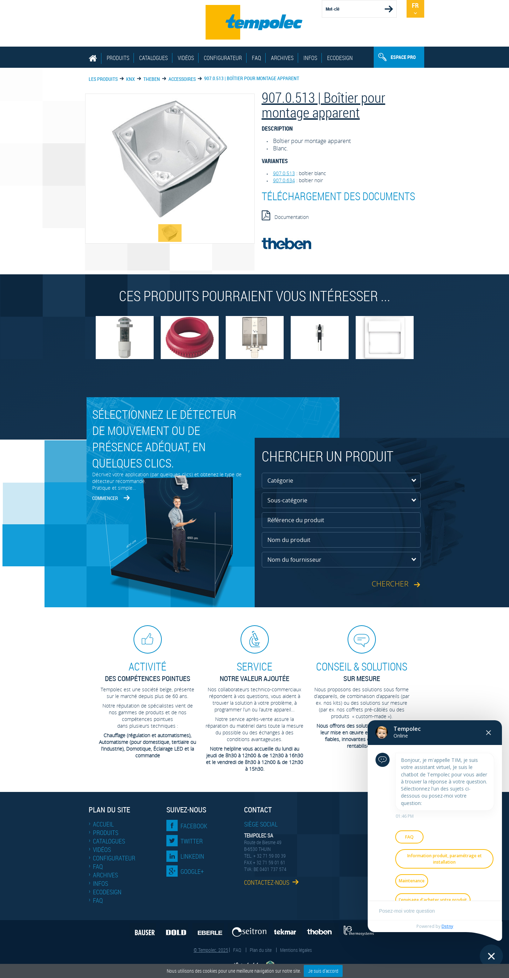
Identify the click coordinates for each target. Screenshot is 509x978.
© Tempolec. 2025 (211, 950)
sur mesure (361, 671)
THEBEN (151, 79)
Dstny (447, 926)
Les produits (103, 79)
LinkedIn (192, 856)
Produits (118, 58)
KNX (130, 79)
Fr (415, 5)
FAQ (256, 58)
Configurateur (223, 58)
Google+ (192, 871)
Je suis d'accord (323, 970)
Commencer (105, 498)
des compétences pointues (147, 671)
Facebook (193, 826)
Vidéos (186, 58)
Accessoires (182, 79)
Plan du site (261, 950)
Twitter (191, 841)
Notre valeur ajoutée (254, 671)
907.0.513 (284, 173)
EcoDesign (340, 58)
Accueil (103, 824)
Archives (282, 58)
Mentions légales (296, 950)
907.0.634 (284, 180)
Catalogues (153, 58)
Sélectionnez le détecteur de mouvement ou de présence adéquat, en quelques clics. (164, 438)
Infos (310, 58)
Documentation (285, 215)
